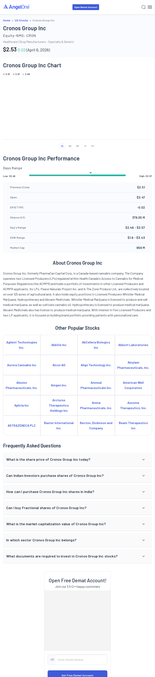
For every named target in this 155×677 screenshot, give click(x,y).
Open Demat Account (85, 7)
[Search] (143, 7)
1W (69, 146)
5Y (92, 146)
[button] (77, 459)
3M (77, 146)
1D (62, 146)
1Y (85, 146)
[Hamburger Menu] (150, 7)
